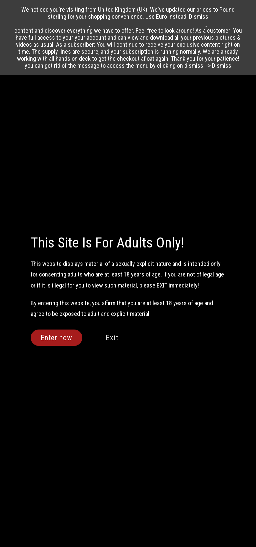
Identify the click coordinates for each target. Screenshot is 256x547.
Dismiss (221, 65)
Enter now (57, 338)
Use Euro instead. (166, 16)
